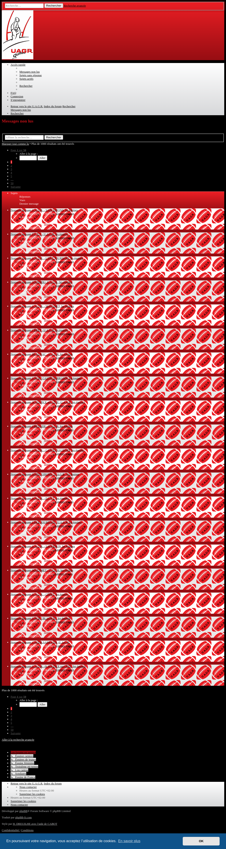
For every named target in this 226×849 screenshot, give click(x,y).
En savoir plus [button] (129, 841)
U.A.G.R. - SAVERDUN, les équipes (53, 546)
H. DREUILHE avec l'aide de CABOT (35, 823)
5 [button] (11, 176)
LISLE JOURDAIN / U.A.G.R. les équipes (56, 522)
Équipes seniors (65, 213)
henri (18, 213)
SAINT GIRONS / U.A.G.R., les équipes (55, 474)
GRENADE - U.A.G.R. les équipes (52, 426)
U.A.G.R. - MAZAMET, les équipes (53, 306)
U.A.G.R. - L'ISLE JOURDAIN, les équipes (57, 258)
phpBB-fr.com (23, 817)
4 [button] (11, 172)
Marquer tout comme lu (15, 143)
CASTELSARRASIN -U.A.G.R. (51, 642)
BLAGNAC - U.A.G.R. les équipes (52, 354)
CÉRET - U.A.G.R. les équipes (50, 330)
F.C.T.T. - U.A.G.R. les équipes (50, 234)
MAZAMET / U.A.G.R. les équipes (52, 570)
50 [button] (12, 183)
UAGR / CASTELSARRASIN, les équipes (56, 378)
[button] (18, 150)
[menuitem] (29, 71)
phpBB (23, 811)
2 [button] (11, 165)
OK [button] (201, 841)
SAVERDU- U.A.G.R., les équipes (52, 282)
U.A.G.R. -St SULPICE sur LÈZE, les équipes (58, 666)
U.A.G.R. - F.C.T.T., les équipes (50, 498)
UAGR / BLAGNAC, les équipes (51, 618)
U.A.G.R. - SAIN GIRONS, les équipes (55, 210)
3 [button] (11, 169)
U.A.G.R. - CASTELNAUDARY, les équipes (58, 450)
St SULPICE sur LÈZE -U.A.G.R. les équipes (58, 402)
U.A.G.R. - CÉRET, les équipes (50, 594)
